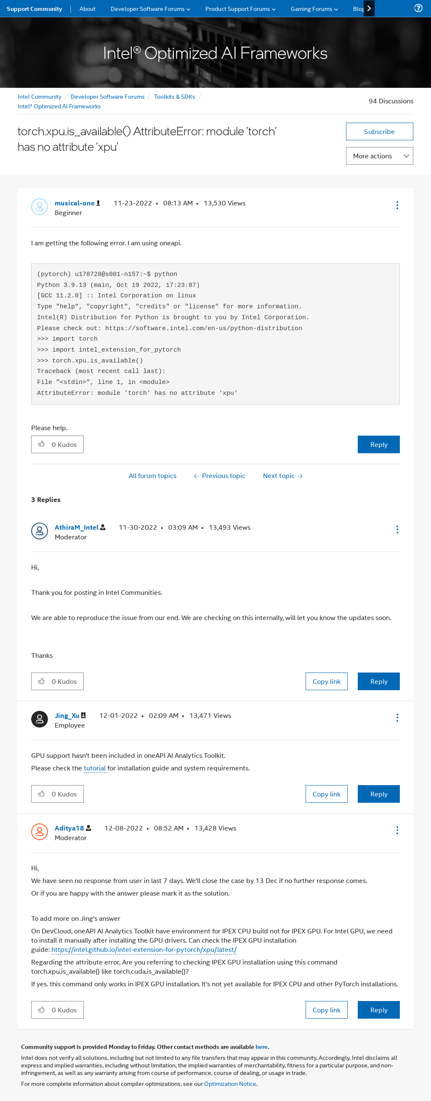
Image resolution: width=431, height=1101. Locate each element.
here (261, 1046)
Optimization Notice (230, 1083)
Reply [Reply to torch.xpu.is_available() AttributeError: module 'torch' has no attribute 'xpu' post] (379, 444)
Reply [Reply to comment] (379, 681)
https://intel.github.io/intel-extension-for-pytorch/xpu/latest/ (144, 949)
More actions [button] (372, 155)
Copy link (327, 681)
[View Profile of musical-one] (77, 203)
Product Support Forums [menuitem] (237, 8)
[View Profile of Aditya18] (73, 828)
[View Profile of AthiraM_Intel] (80, 527)
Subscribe (379, 131)
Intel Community (39, 96)
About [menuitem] (88, 8)
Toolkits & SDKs (174, 96)
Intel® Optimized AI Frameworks (59, 105)
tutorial (95, 768)
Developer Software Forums (108, 96)
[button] (396, 205)
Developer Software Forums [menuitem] (148, 8)
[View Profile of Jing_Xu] (70, 715)
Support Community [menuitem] (34, 8)
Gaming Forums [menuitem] (312, 8)
